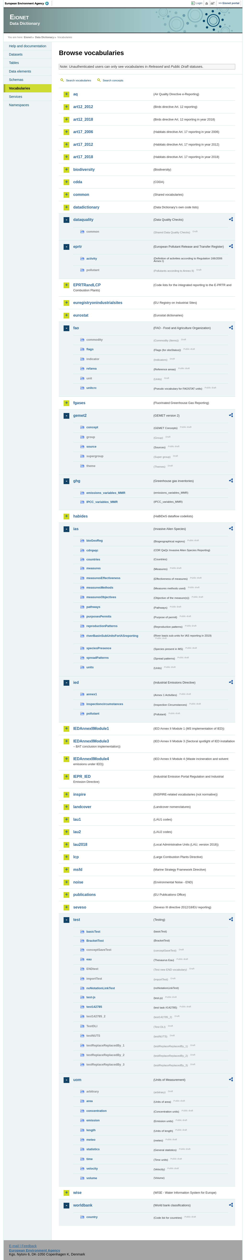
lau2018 (80, 844)
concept (92, 427)
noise (78, 882)
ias (75, 529)
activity (91, 258)
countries (93, 559)
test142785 (94, 1007)
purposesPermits (98, 616)
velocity (92, 1168)
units (90, 667)
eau (89, 959)
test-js (90, 997)
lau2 (77, 832)
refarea (91, 368)
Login (199, 3)
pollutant (92, 713)
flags (89, 349)
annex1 (91, 694)
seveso (79, 907)
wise (77, 1193)
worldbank (82, 1205)
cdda (77, 182)
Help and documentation (27, 46)
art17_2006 (83, 132)
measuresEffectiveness (103, 578)
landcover (82, 807)
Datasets (15, 54)
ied (76, 682)
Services (15, 97)
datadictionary (86, 207)
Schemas (16, 80)
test (76, 920)
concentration (96, 1111)
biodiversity (84, 169)
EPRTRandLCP (87, 285)
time (89, 1159)
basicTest (93, 931)
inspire (79, 794)
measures (93, 568)
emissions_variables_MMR (105, 493)
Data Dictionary (44, 37)
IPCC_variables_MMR (102, 502)
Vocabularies (19, 88)
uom (77, 1080)
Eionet (28, 37)
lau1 (77, 819)
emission (92, 1120)
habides (80, 516)
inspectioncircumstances (104, 704)
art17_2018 (83, 157)
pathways (93, 607)
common (81, 195)
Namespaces (19, 105)
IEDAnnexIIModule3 (91, 741)
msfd (77, 870)
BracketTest (95, 940)
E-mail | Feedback (23, 1246)
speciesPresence (98, 648)
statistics (92, 1149)
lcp (76, 857)
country (92, 1217)
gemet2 (80, 415)
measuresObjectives (101, 597)
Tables (14, 63)
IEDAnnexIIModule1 (91, 729)
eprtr (77, 247)
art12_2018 (83, 119)
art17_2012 (83, 144)
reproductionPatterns (101, 626)
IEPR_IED (82, 776)
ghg (76, 481)
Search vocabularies (78, 80)
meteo (90, 1139)
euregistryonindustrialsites (97, 303)
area (89, 1101)
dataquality (83, 220)
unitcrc (91, 388)
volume (91, 1178)
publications (84, 895)
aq (75, 94)
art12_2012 (83, 107)
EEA (28, 3)
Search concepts (113, 80)
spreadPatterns (97, 657)
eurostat (80, 315)
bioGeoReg (94, 540)
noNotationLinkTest (100, 988)
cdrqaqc (92, 550)
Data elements (20, 71)
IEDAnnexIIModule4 (91, 759)
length (90, 1130)
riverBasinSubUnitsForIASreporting (112, 636)
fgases (79, 403)
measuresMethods (99, 587)
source (91, 446)
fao (76, 328)
